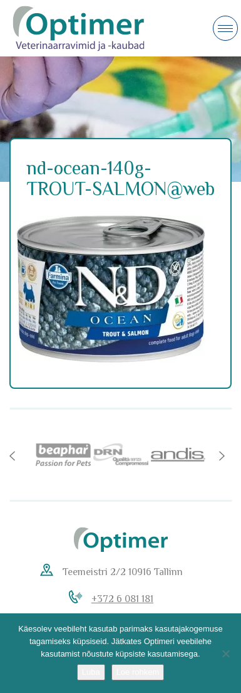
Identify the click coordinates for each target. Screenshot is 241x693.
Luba (91, 672)
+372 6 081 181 (122, 599)
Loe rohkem (138, 672)
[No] (225, 653)
